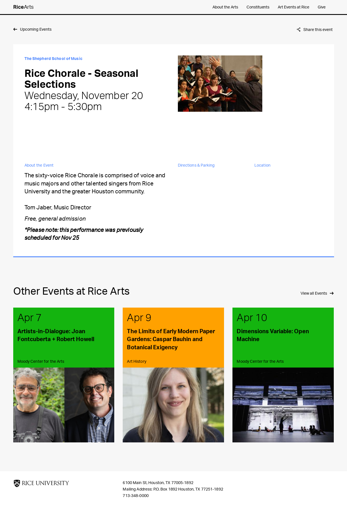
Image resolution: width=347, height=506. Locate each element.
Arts (23, 7)
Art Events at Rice (293, 7)
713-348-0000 (135, 495)
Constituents (258, 7)
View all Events (314, 293)
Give (322, 7)
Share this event (318, 29)
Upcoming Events (36, 29)
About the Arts (225, 7)
